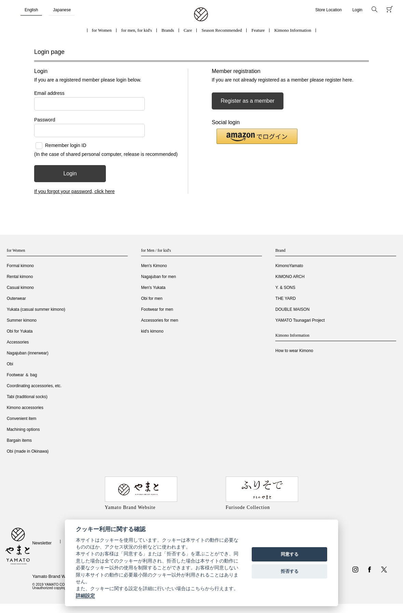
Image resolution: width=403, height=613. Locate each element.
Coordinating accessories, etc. (34, 385)
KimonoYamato (289, 265)
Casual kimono (20, 287)
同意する (289, 554)
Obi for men (152, 298)
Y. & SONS (285, 287)
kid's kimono (152, 331)
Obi (10, 364)
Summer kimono (22, 320)
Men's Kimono (154, 265)
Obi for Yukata (20, 331)
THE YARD (285, 298)
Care (188, 30)
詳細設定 (85, 595)
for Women (102, 30)
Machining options (23, 429)
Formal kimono (20, 265)
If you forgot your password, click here (74, 191)
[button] (257, 136)
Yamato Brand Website (54, 576)
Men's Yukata (153, 287)
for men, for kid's (136, 30)
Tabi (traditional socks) (27, 396)
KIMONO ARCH (289, 276)
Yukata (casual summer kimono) (36, 309)
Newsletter (42, 543)
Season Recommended (222, 30)
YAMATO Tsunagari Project (300, 320)
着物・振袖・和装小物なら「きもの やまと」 (201, 15)
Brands (168, 30)
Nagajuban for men (158, 276)
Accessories (18, 342)
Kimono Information (292, 30)
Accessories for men (159, 320)
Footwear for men (157, 309)
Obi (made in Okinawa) (28, 451)
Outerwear (16, 298)
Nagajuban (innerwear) (27, 353)
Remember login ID (65, 145)
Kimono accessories (25, 407)
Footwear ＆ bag (22, 375)
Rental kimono (20, 276)
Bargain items (19, 440)
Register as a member (247, 101)
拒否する (289, 571)
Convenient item (22, 418)
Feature (258, 30)
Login (357, 10)
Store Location (328, 10)
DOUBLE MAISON (292, 309)
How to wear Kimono (294, 350)
